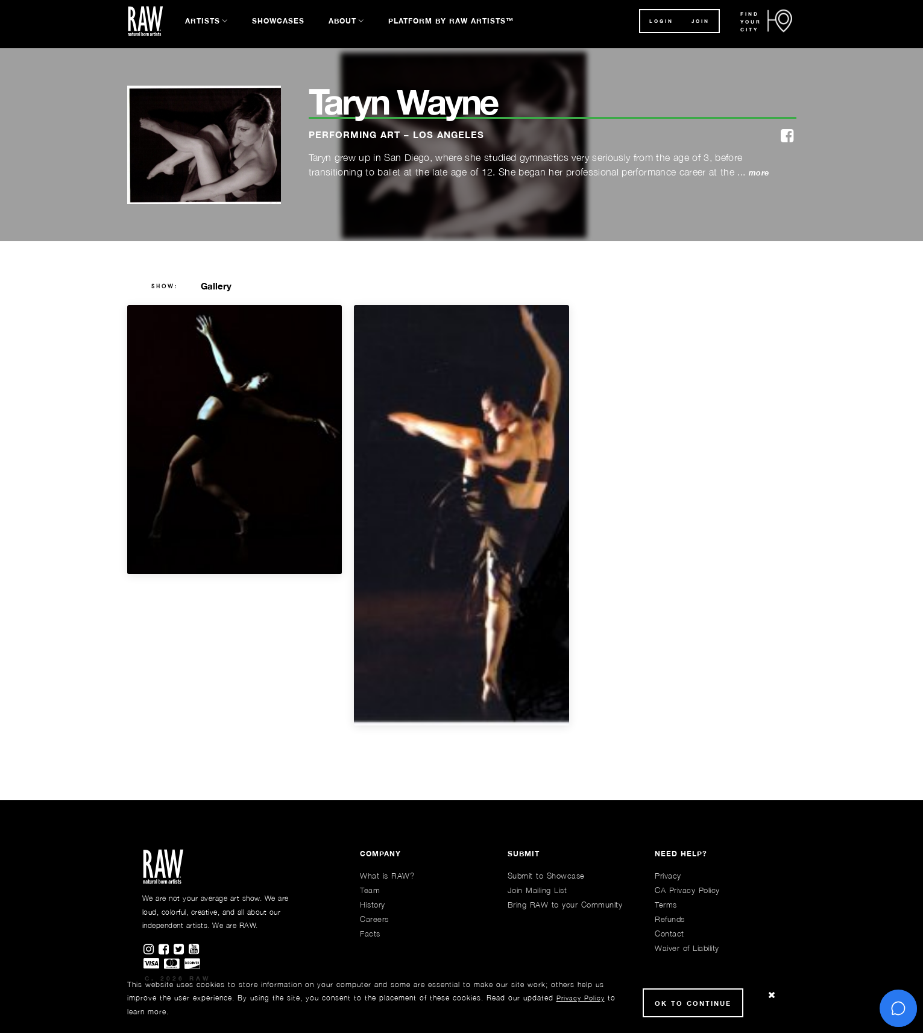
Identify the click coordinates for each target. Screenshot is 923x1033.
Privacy (668, 875)
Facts (370, 933)
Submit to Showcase (546, 875)
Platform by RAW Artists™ (451, 20)
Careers (374, 919)
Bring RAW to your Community (565, 904)
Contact (669, 933)
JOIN (700, 21)
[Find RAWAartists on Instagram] (151, 949)
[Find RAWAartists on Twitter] (181, 949)
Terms (666, 904)
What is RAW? (387, 875)
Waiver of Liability (687, 948)
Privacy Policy (580, 998)
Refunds (670, 919)
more (759, 172)
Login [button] (661, 21)
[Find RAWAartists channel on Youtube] (195, 949)
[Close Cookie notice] (771, 995)
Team (370, 890)
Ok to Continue (693, 1003)
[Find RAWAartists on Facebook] (166, 949)
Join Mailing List (537, 890)
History (372, 904)
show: (164, 286)
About (342, 20)
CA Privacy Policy (687, 890)
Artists (202, 20)
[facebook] (787, 136)
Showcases (278, 20)
